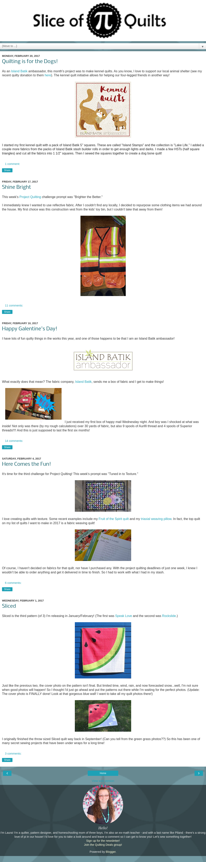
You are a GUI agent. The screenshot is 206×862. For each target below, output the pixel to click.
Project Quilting (30, 197)
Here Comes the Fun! (26, 464)
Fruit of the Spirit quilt (114, 519)
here (48, 75)
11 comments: (14, 305)
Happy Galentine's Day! (29, 329)
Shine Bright (16, 187)
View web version (103, 780)
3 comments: (13, 753)
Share (7, 170)
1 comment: (12, 163)
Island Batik (19, 71)
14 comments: (14, 440)
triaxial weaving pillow (156, 519)
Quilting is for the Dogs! (30, 61)
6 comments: (13, 582)
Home (103, 773)
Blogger (111, 851)
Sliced (9, 606)
